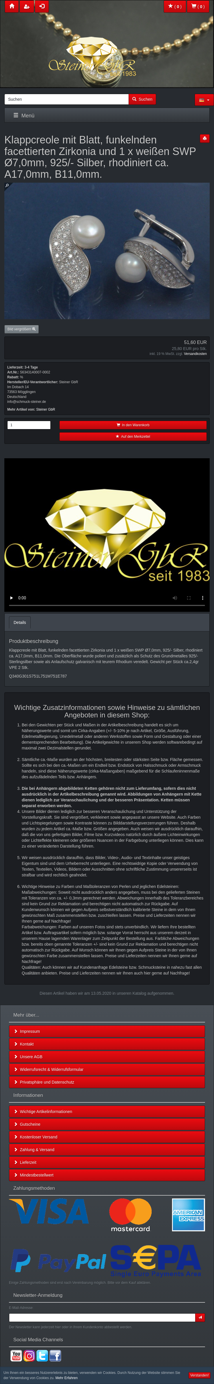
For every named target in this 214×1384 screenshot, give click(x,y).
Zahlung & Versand (34, 1149)
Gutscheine (27, 1124)
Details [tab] (20, 622)
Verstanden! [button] (199, 1375)
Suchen (142, 99)
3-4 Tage (31, 367)
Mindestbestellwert (34, 1175)
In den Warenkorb (133, 425)
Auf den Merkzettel (133, 437)
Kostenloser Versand (35, 1137)
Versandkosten (195, 354)
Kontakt (24, 1044)
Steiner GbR (45, 409)
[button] (204, 100)
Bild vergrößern (22, 329)
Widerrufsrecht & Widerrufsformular (48, 1069)
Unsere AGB (28, 1056)
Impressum (27, 1031)
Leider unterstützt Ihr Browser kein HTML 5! (107, 535)
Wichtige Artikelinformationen (43, 1111)
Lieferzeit (25, 1162)
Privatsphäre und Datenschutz (44, 1082)
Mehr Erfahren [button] (66, 1378)
